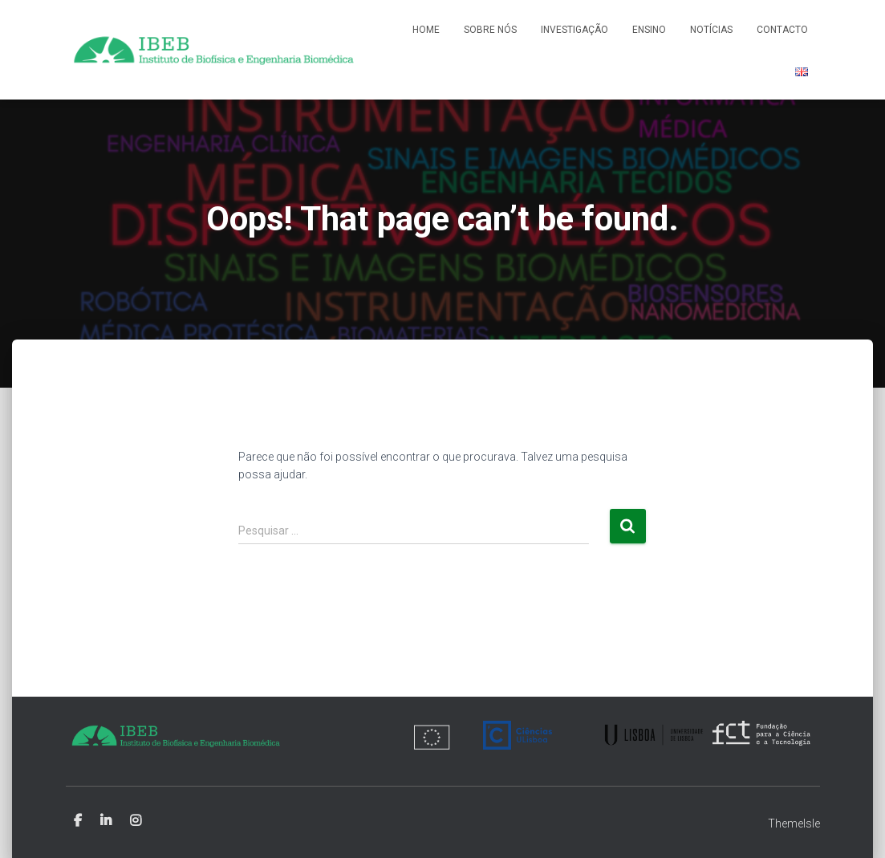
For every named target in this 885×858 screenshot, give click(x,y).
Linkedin (106, 821)
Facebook (78, 821)
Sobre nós (490, 29)
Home (426, 29)
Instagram (135, 821)
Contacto (782, 29)
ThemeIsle (794, 823)
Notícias (711, 29)
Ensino (649, 29)
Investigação (574, 29)
